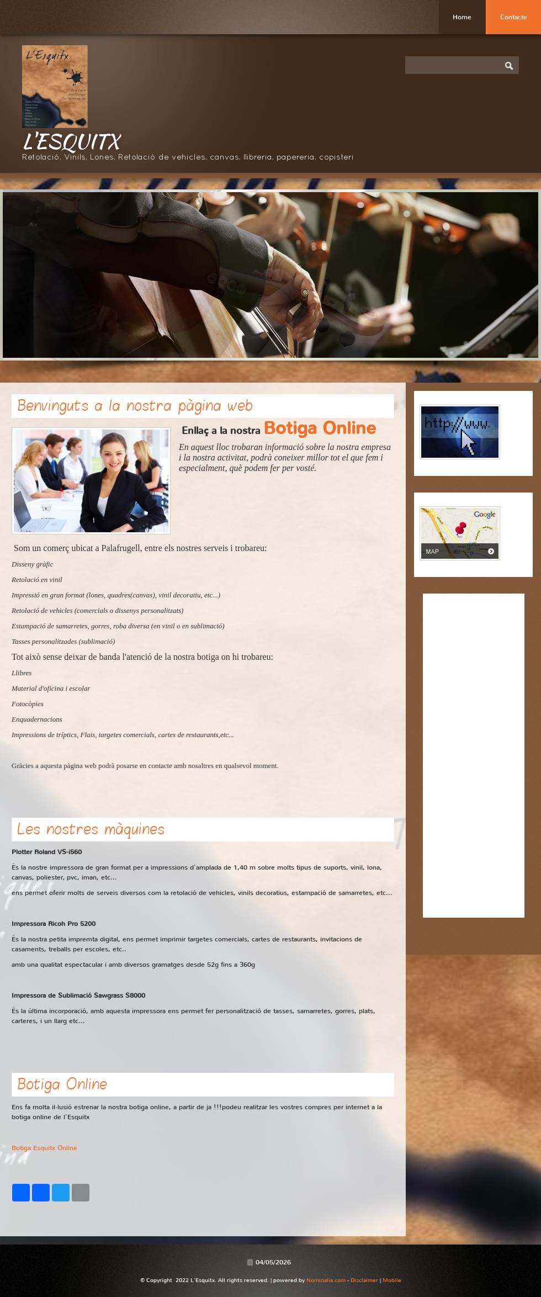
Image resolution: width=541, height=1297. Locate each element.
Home (462, 17)
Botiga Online (319, 428)
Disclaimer (364, 1280)
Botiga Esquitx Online (44, 1148)
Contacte (513, 17)
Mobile (392, 1280)
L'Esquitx (70, 140)
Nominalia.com (326, 1280)
